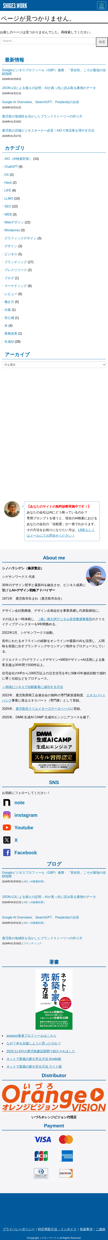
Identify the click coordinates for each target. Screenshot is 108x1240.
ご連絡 (100, 1229)
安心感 (9, 317)
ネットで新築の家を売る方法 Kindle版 (33, 1059)
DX (6, 174)
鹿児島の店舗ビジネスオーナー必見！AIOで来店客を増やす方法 (48, 130)
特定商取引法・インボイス (57, 1229)
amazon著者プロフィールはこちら (31, 1035)
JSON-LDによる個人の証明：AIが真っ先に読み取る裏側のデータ (49, 88)
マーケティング (15, 286)
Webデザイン (14, 222)
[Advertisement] (54, 403)
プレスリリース (15, 270)
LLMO (8, 198)
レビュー (10, 294)
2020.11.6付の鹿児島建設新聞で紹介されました (40, 1051)
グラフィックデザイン (20, 238)
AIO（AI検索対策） (18, 158)
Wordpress (12, 230)
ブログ (9, 278)
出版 (7, 309)
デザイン (10, 246)
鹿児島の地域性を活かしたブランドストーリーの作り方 (42, 116)
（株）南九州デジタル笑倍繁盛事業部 (64, 619)
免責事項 (86, 1229)
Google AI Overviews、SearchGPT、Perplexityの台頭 (40, 102)
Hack (8, 182)
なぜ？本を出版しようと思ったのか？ (33, 1043)
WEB (8, 214)
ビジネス (10, 254)
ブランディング (15, 262)
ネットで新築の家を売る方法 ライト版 (34, 1066)
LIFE (7, 190)
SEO (7, 206)
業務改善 (10, 333)
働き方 (9, 302)
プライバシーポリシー (19, 1229)
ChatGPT (11, 166)
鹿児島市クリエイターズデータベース (43, 708)
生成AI (9, 341)
